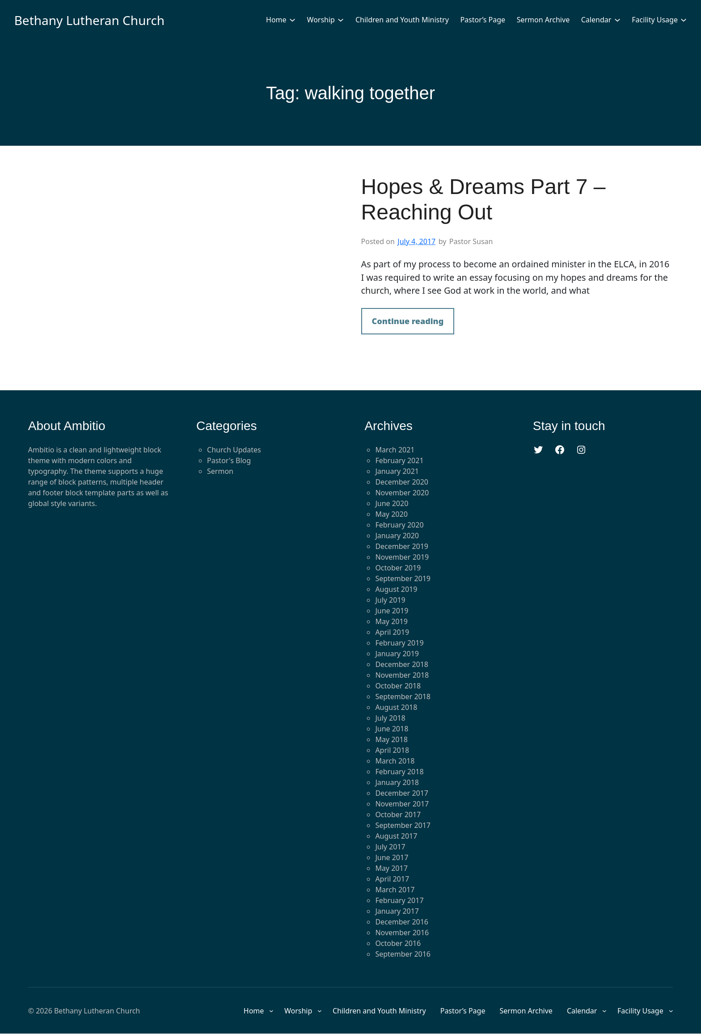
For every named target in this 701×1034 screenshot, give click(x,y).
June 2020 (391, 503)
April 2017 (392, 879)
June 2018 (391, 729)
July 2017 (390, 847)
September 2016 (403, 954)
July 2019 (390, 600)
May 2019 (391, 621)
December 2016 (401, 922)
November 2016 (402, 932)
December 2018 (401, 664)
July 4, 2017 (416, 241)
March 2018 (394, 761)
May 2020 (391, 514)
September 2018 (403, 696)
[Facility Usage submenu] (683, 20)
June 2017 (391, 857)
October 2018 (398, 686)
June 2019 (391, 611)
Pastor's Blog (229, 460)
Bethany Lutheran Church (89, 20)
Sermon (220, 471)
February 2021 (399, 460)
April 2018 (392, 750)
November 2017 (402, 804)
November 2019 (402, 557)
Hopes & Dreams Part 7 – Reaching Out (483, 199)
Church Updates (234, 450)
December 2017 (401, 793)
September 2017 (403, 825)
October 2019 (398, 568)
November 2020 (402, 493)
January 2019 (397, 653)
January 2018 (397, 782)
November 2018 (402, 675)
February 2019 (399, 643)
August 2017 (396, 836)
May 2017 (391, 868)
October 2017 (398, 814)
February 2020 (399, 525)
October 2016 (398, 943)
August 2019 (396, 589)
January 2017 (397, 911)
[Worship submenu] (341, 20)
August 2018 (396, 707)
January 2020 (397, 535)
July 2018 (390, 718)
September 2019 (403, 578)
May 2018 (391, 739)
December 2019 (401, 546)
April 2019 (392, 632)
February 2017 (399, 900)
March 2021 (394, 450)
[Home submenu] (292, 20)
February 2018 (399, 772)
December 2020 (401, 482)
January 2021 (397, 471)
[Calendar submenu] (617, 20)
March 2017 (394, 890)
